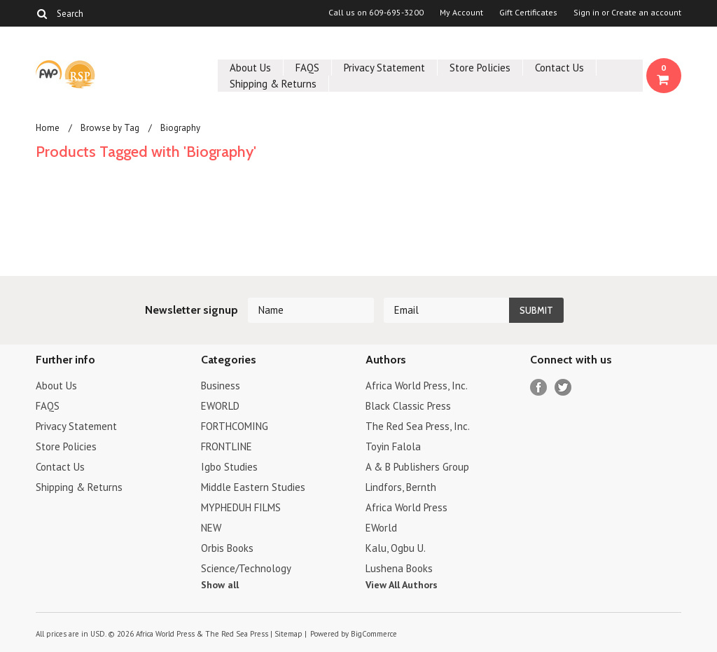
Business (220, 385)
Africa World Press (406, 507)
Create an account (646, 13)
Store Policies (480, 67)
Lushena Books (399, 568)
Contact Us (559, 67)
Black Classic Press (408, 405)
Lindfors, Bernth (401, 487)
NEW (211, 527)
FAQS (307, 67)
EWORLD (220, 405)
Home (48, 128)
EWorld (381, 527)
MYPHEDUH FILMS (241, 507)
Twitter (563, 387)
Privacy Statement (384, 67)
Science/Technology (246, 568)
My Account (461, 13)
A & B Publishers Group (417, 466)
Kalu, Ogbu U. (396, 548)
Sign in (586, 13)
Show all (220, 584)
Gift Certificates (528, 13)
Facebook (539, 387)
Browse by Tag (110, 128)
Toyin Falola (393, 446)
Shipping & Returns (273, 83)
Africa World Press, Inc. (417, 385)
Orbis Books (227, 548)
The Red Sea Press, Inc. (418, 426)
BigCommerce (374, 634)
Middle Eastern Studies (253, 487)
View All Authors (402, 584)
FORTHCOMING (234, 426)
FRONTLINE (226, 446)
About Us (250, 67)
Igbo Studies (229, 466)
